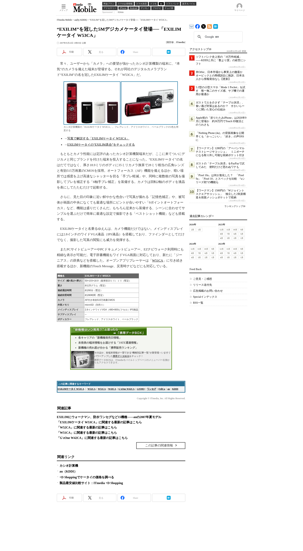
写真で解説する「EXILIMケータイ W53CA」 (98, 138)
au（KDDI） (68, 471)
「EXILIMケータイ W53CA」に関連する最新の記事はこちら (99, 422)
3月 (228, 238)
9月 (241, 230)
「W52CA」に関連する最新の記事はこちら (87, 427)
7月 (228, 234)
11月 (228, 230)
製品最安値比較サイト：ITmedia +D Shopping (91, 483)
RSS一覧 (198, 302)
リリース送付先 (202, 284)
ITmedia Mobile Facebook (197, 25)
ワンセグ (151, 389)
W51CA (157, 260)
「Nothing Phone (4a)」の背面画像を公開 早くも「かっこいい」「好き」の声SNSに (221, 136)
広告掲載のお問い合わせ (208, 290)
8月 (221, 234)
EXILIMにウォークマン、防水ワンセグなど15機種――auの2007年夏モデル (109, 417)
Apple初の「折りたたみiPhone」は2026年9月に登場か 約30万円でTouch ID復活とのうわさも (221, 121)
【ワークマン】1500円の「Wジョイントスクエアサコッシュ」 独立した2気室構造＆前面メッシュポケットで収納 (221, 194)
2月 (192, 230)
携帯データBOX (121, 356)
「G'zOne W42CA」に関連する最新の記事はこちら (92, 437)
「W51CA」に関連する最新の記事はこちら (87, 432)
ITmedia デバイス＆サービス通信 (191, 25)
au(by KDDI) (80, 20)
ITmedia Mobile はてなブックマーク (215, 25)
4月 (221, 238)
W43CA (112, 389)
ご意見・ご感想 (202, 278)
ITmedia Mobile (64, 20)
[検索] (217, 37)
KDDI (175, 389)
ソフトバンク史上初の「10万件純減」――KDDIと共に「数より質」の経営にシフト (221, 60)
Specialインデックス (205, 296)
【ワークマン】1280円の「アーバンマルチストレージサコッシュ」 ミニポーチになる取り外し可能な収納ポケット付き (220, 152)
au (168, 389)
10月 (235, 230)
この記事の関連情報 (159, 445)
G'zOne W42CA (126, 389)
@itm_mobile (203, 25)
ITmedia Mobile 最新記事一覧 (209, 25)
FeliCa (161, 389)
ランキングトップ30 (234, 206)
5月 (241, 234)
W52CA (91, 389)
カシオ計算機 (69, 465)
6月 (235, 234)
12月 (222, 230)
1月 (199, 230)
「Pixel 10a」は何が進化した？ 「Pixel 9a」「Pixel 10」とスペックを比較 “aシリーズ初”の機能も (220, 179)
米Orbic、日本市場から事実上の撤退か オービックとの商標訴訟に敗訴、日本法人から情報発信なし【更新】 (220, 75)
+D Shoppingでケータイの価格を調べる (87, 477)
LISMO (141, 389)
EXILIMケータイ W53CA (71, 389)
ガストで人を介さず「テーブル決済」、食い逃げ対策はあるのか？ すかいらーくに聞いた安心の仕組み (220, 106)
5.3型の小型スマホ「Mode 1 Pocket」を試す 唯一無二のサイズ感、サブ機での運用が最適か (220, 91)
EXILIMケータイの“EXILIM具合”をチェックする (101, 144)
